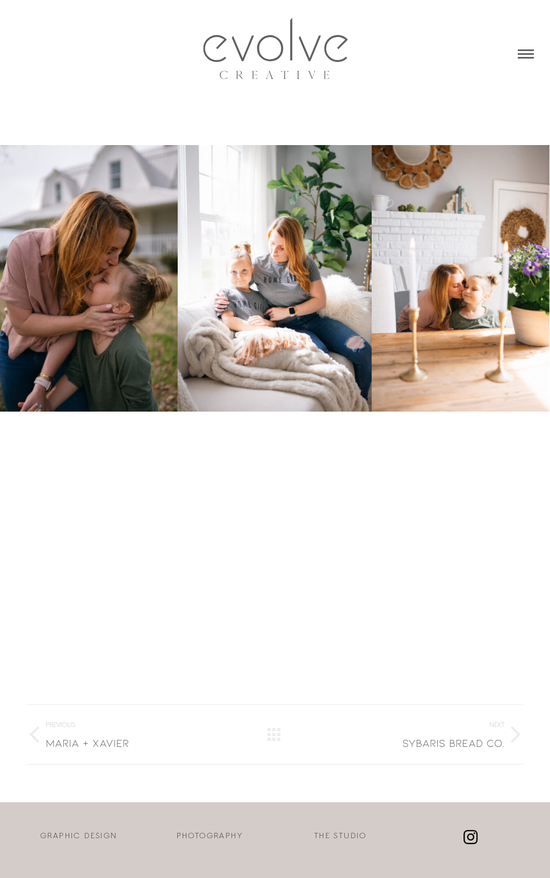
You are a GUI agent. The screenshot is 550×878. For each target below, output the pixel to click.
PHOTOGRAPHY (210, 836)
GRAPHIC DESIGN (79, 836)
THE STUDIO (340, 836)
